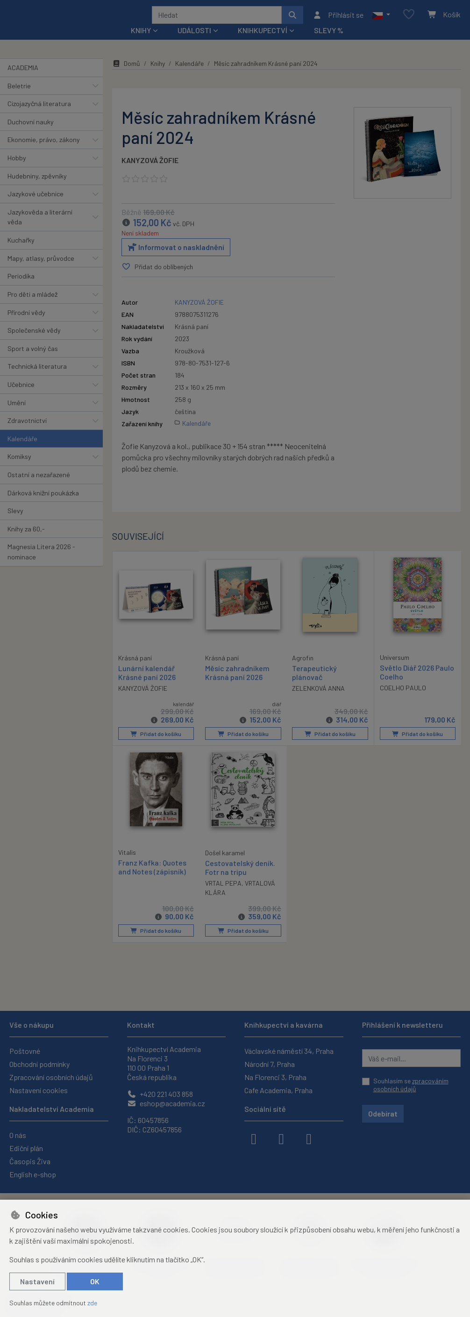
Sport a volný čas (32, 361)
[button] (381, 21)
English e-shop (32, 1174)
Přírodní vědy (26, 325)
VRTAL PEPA (223, 895)
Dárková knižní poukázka (43, 505)
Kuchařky (21, 253)
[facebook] (253, 1138)
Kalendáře (22, 451)
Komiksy (19, 469)
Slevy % (328, 42)
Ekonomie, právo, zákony (43, 152)
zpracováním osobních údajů (411, 1085)
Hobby (16, 170)
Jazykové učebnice (35, 206)
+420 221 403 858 (160, 1093)
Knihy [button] (141, 42)
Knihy (157, 76)
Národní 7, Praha (269, 1063)
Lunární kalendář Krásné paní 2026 (147, 685)
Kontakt (141, 1024)
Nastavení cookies (38, 1090)
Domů (126, 76)
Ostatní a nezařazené (38, 487)
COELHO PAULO (403, 701)
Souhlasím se (411, 1085)
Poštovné (24, 1050)
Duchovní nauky (30, 134)
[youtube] (308, 1138)
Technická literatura (37, 379)
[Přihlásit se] (338, 21)
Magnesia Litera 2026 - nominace (41, 564)
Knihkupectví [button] (262, 42)
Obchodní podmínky (39, 1063)
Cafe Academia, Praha (278, 1090)
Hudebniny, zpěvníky (37, 188)
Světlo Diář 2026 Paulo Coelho (417, 685)
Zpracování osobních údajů (51, 1077)
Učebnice (21, 397)
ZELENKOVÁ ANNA (318, 701)
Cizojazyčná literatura (39, 116)
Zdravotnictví (27, 433)
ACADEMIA (22, 80)
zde (92, 1303)
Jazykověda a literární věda (39, 230)
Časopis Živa (29, 1161)
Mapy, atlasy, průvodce (40, 271)
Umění (16, 415)
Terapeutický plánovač (314, 685)
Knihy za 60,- (26, 541)
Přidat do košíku (155, 746)
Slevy (15, 523)
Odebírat (383, 1113)
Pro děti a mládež (32, 307)
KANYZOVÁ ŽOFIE (149, 172)
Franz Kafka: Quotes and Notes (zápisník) (152, 879)
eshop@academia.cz (166, 1103)
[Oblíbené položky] (408, 21)
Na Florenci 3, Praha (275, 1077)
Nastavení (37, 1281)
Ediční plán (26, 1148)
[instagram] (281, 1138)
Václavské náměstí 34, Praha (289, 1050)
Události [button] (194, 42)
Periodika (21, 289)
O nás (17, 1135)
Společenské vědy (34, 343)
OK (95, 1281)
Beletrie (19, 98)
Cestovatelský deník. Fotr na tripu (240, 879)
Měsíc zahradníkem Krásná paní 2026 (237, 685)
